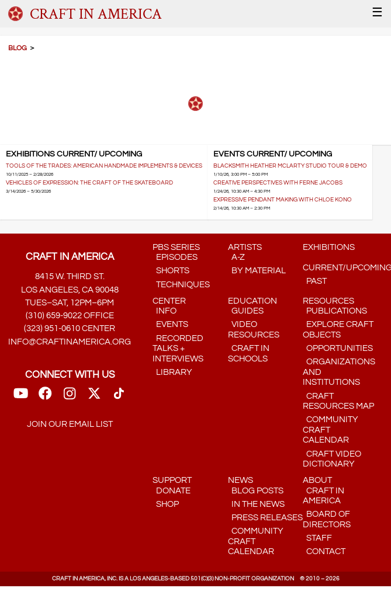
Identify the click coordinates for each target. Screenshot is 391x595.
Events (170, 324)
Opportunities (338, 348)
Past (315, 281)
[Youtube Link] (21, 397)
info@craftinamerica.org (69, 341)
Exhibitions (329, 247)
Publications (335, 311)
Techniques (181, 284)
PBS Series (176, 247)
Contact (324, 551)
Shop (166, 504)
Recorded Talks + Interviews (178, 348)
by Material (257, 270)
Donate (172, 490)
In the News (256, 504)
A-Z (236, 257)
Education (252, 301)
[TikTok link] (118, 397)
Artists (245, 247)
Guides (246, 311)
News (240, 480)
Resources (328, 301)
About (317, 480)
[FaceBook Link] (45, 397)
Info (165, 311)
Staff (317, 538)
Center (169, 301)
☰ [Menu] (377, 12)
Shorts (171, 270)
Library (172, 372)
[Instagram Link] (69, 397)
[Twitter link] (94, 397)
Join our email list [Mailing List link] (70, 424)
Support (172, 480)
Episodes (175, 257)
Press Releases (265, 517)
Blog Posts (255, 490)
